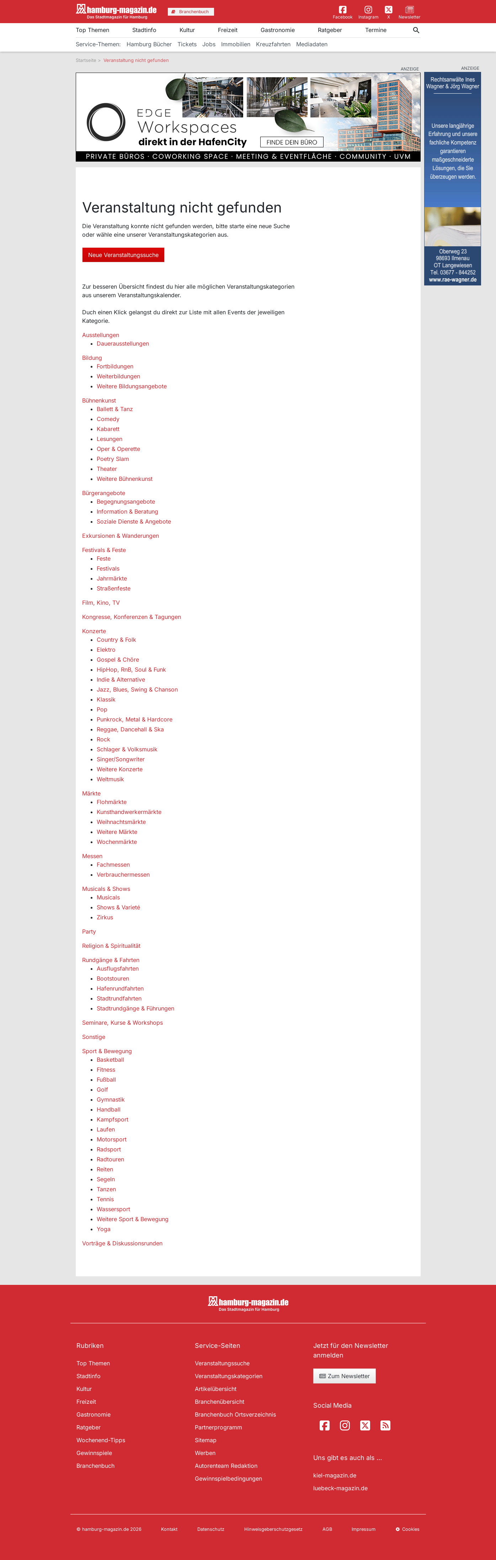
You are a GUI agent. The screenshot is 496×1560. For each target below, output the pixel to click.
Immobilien (235, 44)
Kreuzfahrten (273, 44)
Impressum (363, 1529)
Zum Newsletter (344, 1376)
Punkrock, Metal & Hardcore (134, 719)
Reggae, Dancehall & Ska (130, 729)
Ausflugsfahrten (118, 968)
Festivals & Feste (104, 549)
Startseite (86, 60)
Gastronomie (278, 29)
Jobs (208, 44)
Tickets (187, 44)
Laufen (106, 1129)
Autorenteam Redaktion (226, 1465)
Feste (104, 558)
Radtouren (110, 1159)
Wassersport (113, 1209)
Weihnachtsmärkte (121, 821)
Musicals (108, 897)
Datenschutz (210, 1529)
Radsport (109, 1149)
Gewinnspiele (94, 1452)
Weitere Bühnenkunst (125, 478)
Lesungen (109, 438)
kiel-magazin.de (334, 1475)
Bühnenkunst (99, 400)
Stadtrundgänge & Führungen (135, 1008)
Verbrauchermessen (123, 874)
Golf (102, 1089)
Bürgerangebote (103, 493)
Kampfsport (112, 1119)
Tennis (105, 1199)
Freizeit (228, 29)
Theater (107, 468)
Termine (375, 29)
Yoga (104, 1229)
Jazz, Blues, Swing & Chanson (137, 689)
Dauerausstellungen (123, 343)
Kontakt (169, 1529)
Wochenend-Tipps (100, 1440)
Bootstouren (113, 978)
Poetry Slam (113, 458)
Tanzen (106, 1189)
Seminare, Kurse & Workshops (122, 1022)
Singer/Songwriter (121, 759)
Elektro (106, 649)
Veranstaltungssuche (222, 1363)
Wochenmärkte (117, 841)
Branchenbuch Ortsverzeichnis (235, 1414)
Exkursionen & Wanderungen (120, 535)
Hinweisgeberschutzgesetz (273, 1529)
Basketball (110, 1059)
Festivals (108, 568)
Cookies (407, 1529)
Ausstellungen (100, 334)
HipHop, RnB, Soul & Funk (131, 669)
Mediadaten (311, 44)
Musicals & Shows (106, 888)
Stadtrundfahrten (119, 998)
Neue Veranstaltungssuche (123, 254)
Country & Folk (116, 639)
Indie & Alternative (121, 679)
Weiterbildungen (118, 376)
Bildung (92, 357)
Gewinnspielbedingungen (228, 1478)
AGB (327, 1529)
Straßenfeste (113, 588)
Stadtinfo (144, 29)
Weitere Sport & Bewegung (133, 1219)
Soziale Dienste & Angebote (134, 521)
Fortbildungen (115, 366)
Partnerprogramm (218, 1427)
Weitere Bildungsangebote (132, 386)
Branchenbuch (95, 1465)
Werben (205, 1452)
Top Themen (92, 29)
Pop (102, 709)
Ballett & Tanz (115, 409)
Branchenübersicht (219, 1401)
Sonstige (93, 1036)
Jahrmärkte (112, 578)
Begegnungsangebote (126, 501)
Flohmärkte (112, 801)
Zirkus (105, 917)
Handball (109, 1109)
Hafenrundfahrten (120, 988)
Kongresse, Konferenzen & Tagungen (131, 616)
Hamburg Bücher (149, 44)
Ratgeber (330, 29)
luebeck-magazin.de (340, 1488)
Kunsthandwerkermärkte (129, 811)
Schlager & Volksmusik (127, 749)
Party (89, 931)
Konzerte (94, 631)
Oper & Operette (118, 448)
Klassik (106, 699)
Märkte (91, 793)
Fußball (106, 1079)
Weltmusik (110, 779)
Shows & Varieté (118, 907)
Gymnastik (111, 1099)
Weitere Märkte (117, 831)
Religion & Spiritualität (111, 945)
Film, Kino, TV (101, 602)
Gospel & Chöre (118, 659)
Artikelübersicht (215, 1388)
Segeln (106, 1179)
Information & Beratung (127, 511)
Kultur (187, 29)
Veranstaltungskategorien (228, 1376)
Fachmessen (113, 864)
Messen (92, 856)
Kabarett (108, 428)
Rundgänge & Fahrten (110, 959)
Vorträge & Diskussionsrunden (122, 1243)
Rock (103, 739)
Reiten (105, 1169)
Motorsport (112, 1139)
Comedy (108, 418)
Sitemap (206, 1440)
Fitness (106, 1069)
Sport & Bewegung (107, 1051)
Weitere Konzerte (120, 769)
